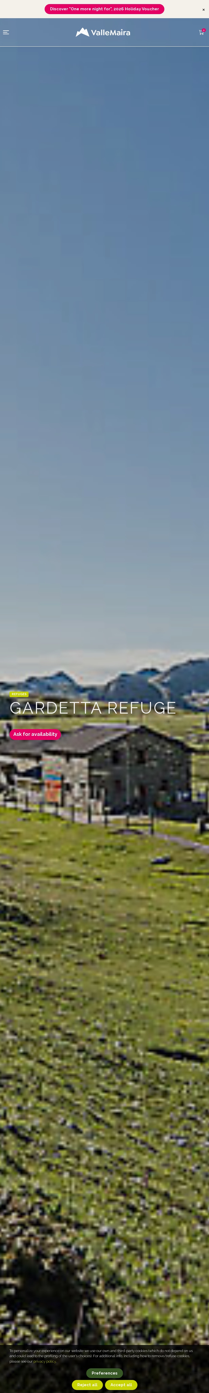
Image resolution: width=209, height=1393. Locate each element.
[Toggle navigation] (6, 32)
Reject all (87, 1384)
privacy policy (44, 1361)
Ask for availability (38, 736)
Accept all (121, 1384)
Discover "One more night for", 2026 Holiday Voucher (104, 9)
